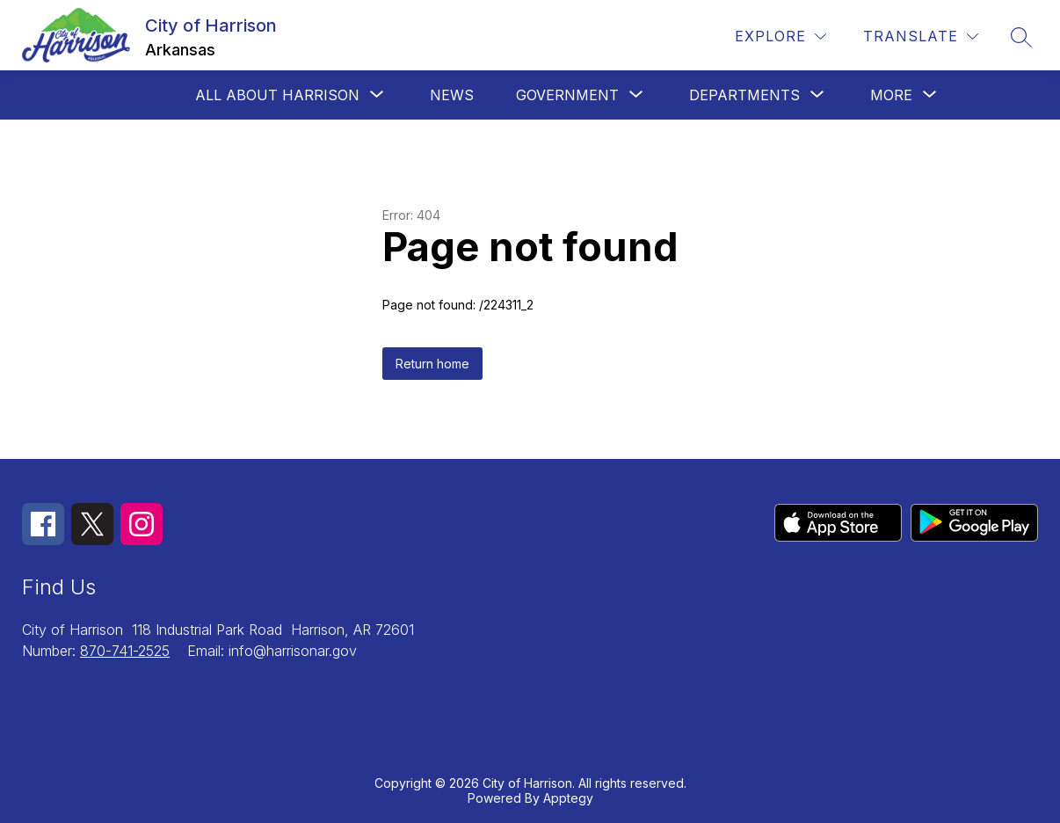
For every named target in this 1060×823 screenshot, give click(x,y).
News (452, 95)
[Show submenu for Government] (567, 95)
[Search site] (1021, 36)
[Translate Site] (921, 36)
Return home (432, 363)
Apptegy (568, 797)
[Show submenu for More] (891, 95)
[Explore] (780, 36)
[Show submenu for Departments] (744, 95)
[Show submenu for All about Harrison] (277, 95)
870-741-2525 (125, 650)
